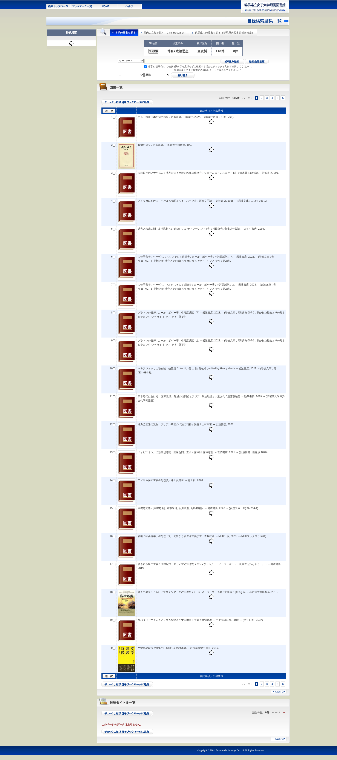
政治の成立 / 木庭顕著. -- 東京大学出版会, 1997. (165, 144)
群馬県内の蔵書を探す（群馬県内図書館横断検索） (224, 32)
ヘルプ (130, 6)
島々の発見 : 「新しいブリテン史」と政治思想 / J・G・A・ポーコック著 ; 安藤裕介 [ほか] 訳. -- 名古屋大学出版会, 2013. (208, 592)
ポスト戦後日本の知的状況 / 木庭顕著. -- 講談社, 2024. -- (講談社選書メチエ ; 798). (186, 116)
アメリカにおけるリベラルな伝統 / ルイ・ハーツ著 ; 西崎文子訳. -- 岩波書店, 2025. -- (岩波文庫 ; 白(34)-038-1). (202, 200)
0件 (235, 51)
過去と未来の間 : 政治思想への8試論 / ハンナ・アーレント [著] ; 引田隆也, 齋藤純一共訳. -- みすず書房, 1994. (201, 228)
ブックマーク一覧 (82, 6)
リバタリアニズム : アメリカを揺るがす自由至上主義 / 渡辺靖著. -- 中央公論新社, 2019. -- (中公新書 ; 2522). (200, 620)
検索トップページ (58, 6)
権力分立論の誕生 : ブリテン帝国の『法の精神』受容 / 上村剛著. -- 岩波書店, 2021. (186, 424)
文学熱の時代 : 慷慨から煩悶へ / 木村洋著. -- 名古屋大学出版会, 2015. (178, 647)
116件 (220, 51)
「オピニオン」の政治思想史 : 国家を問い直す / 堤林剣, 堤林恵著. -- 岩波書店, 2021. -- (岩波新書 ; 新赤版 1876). (203, 452)
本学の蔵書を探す (125, 32)
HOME (106, 6)
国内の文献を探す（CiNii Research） (165, 32)
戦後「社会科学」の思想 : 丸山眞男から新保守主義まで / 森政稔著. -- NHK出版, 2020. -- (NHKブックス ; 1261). (202, 536)
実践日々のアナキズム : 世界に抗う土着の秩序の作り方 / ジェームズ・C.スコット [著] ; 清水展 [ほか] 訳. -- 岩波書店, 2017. (209, 172)
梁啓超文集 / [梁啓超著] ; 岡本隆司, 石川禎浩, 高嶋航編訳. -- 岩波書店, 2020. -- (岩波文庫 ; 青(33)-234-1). (198, 508)
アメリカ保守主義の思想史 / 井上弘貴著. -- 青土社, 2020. (171, 480)
